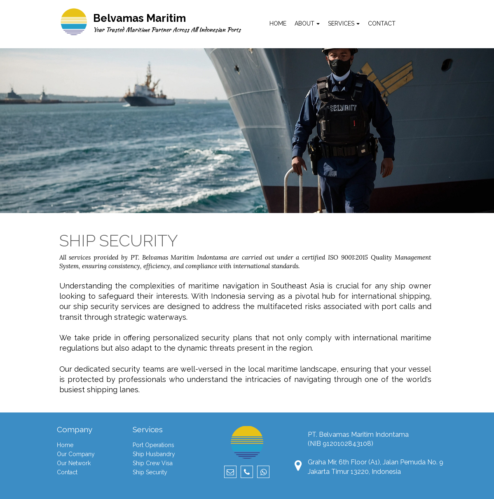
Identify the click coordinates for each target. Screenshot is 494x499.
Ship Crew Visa (153, 463)
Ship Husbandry (154, 454)
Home (65, 445)
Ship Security (150, 472)
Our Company (76, 454)
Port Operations (153, 445)
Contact (67, 472)
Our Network (74, 463)
